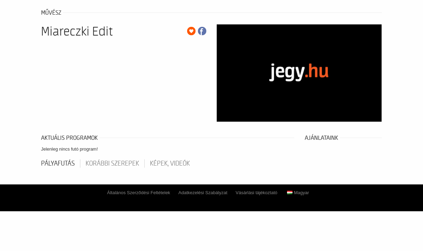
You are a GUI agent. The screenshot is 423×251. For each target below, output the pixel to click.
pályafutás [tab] (58, 163)
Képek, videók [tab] (170, 163)
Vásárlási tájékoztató (256, 192)
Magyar (298, 192)
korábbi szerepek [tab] (112, 163)
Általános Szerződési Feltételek (138, 192)
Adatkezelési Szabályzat (203, 192)
